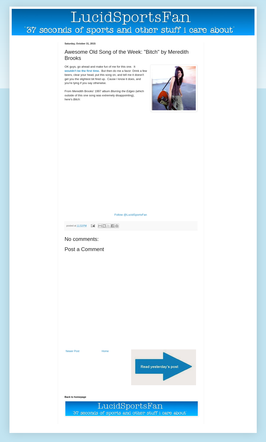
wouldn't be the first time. (83, 70)
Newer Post (72, 351)
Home (105, 351)
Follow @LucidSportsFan (130, 214)
